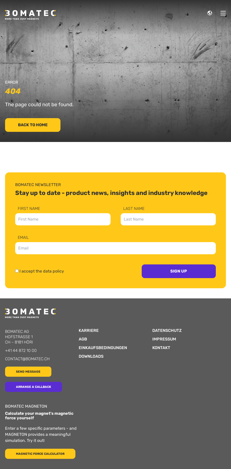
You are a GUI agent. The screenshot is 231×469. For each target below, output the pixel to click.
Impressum (164, 339)
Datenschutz (167, 330)
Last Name (133, 209)
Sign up (178, 271)
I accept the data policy (41, 271)
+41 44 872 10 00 (21, 350)
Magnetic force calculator (40, 454)
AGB (83, 339)
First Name (29, 209)
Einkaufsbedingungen (103, 348)
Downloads (91, 356)
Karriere (89, 330)
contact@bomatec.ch (27, 358)
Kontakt (161, 348)
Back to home (33, 124)
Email (23, 238)
